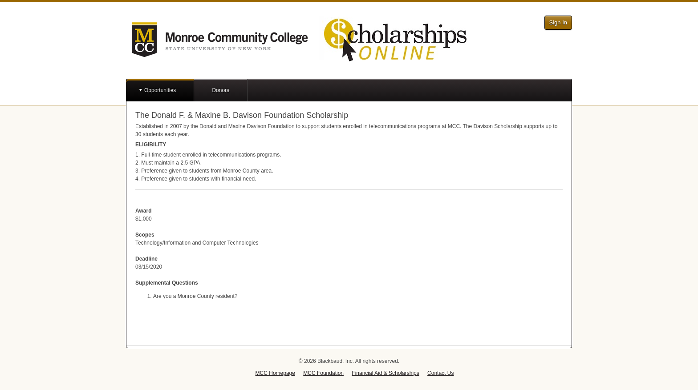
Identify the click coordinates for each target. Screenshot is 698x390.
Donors (220, 90)
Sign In (558, 22)
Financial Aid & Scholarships (385, 373)
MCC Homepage (275, 373)
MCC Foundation (323, 373)
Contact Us (440, 373)
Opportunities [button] (160, 90)
